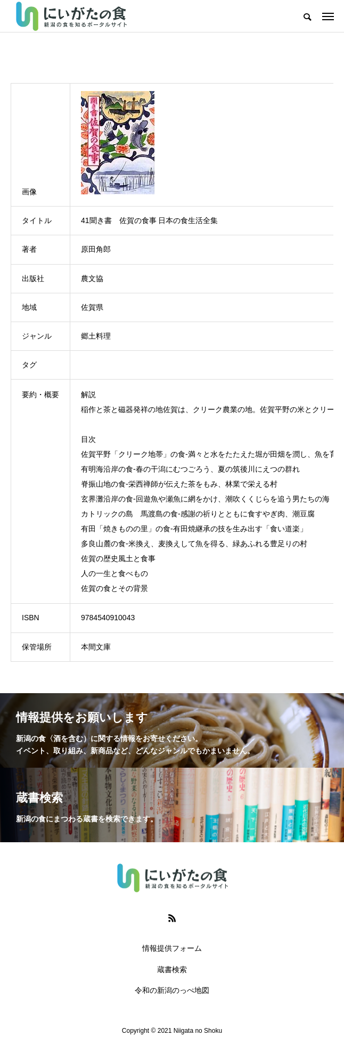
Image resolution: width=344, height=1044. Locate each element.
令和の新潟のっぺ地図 (172, 990)
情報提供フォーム (172, 948)
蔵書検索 (172, 969)
